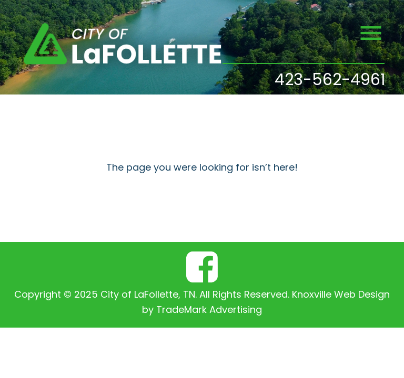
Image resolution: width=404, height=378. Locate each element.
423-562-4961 (330, 81)
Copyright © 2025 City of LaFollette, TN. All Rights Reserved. (151, 295)
